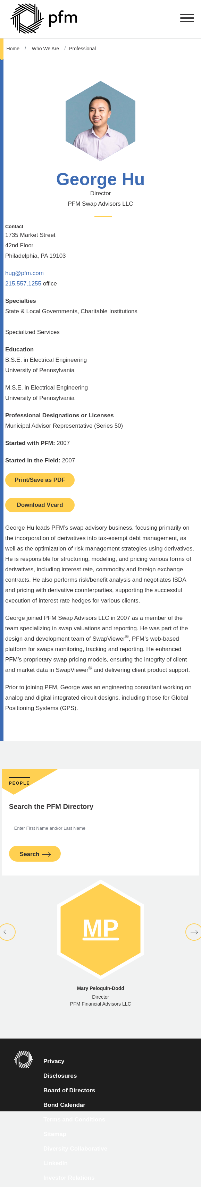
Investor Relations (68, 1178)
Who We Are (45, 48)
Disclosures (60, 1076)
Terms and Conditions (74, 1119)
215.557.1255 (23, 283)
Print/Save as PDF (40, 480)
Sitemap (54, 1134)
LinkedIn (55, 1163)
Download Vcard (40, 505)
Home (13, 48)
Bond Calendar (64, 1105)
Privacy (54, 1061)
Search (30, 854)
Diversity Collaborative (75, 1148)
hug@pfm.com (24, 273)
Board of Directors (69, 1090)
